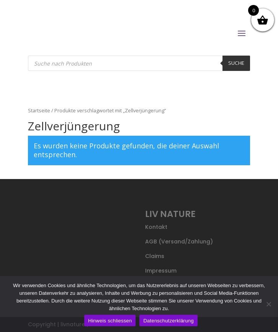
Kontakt (156, 227)
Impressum (161, 270)
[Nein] (268, 304)
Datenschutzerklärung (168, 321)
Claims (154, 256)
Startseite (39, 110)
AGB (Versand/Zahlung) (179, 241)
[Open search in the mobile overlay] (139, 63)
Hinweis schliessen (110, 321)
